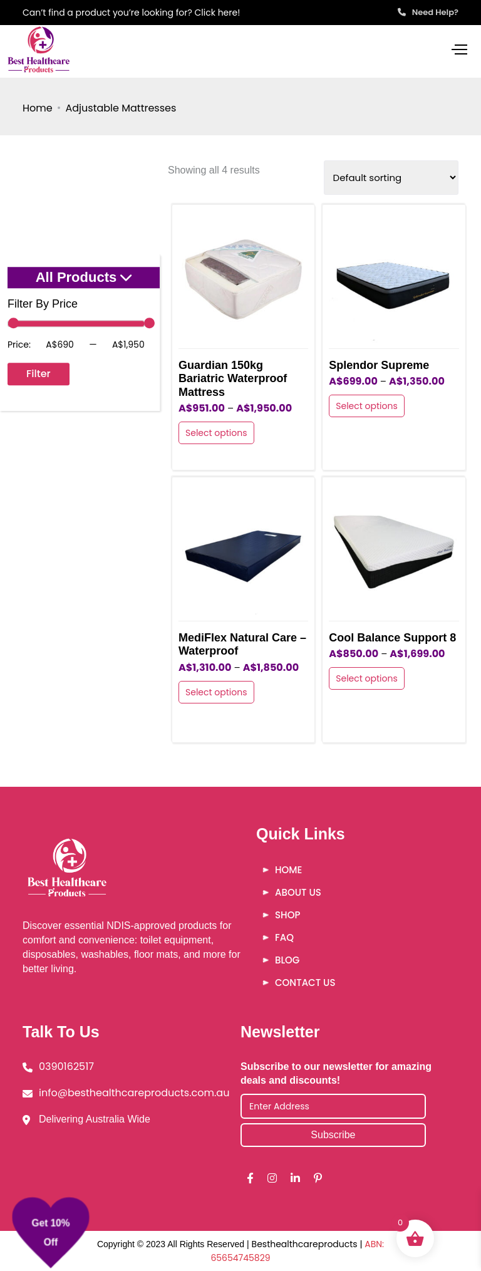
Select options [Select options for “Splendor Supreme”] (367, 406)
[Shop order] (391, 177)
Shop (287, 914)
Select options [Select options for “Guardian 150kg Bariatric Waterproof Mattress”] (216, 433)
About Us (298, 892)
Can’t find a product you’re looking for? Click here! (131, 12)
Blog (287, 960)
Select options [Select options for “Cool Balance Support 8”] (367, 678)
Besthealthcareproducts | (308, 1244)
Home (38, 108)
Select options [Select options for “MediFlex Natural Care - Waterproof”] (216, 692)
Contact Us (305, 982)
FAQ (284, 937)
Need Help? (428, 12)
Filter (38, 373)
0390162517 (66, 1066)
